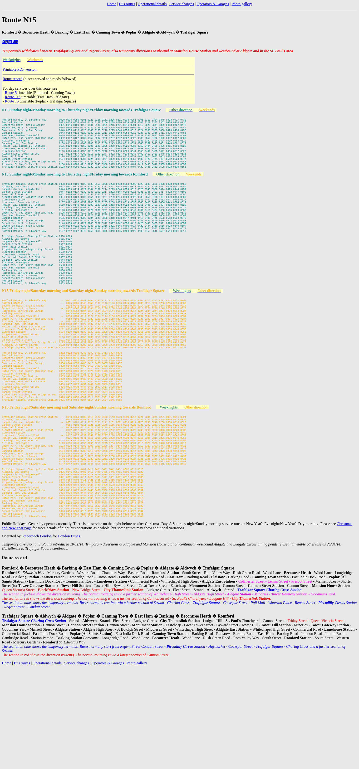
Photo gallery (242, 4)
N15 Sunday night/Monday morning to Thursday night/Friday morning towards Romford (75, 188)
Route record (12, 79)
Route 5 (11, 93)
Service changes (181, 4)
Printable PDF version (19, 69)
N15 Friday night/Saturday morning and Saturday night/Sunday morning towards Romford (76, 479)
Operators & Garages (213, 4)
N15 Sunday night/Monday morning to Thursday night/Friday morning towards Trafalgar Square (81, 110)
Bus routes (127, 4)
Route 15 (12, 101)
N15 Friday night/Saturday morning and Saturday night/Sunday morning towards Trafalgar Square (83, 333)
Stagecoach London (37, 636)
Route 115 (12, 97)
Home (111, 4)
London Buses (69, 636)
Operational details (152, 4)
